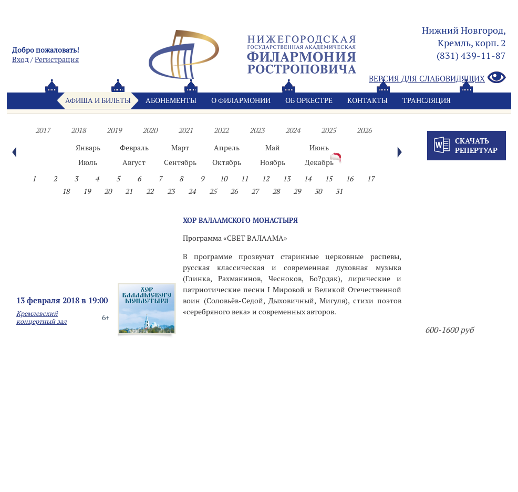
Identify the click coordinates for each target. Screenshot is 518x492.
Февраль (134, 147)
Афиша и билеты (98, 100)
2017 (42, 130)
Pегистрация (57, 59)
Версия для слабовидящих (437, 78)
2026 (364, 130)
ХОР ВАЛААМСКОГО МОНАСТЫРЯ (240, 220)
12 (265, 178)
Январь (88, 147)
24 (191, 191)
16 (349, 178)
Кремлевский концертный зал (41, 317)
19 (86, 191)
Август (134, 162)
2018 (78, 130)
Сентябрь (180, 162)
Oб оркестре (309, 100)
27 (254, 191)
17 (370, 178)
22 (149, 191)
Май (272, 147)
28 (275, 191)
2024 (292, 130)
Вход (20, 59)
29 (297, 191)
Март (180, 147)
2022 (221, 130)
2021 (185, 130)
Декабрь (319, 162)
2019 (114, 130)
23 (170, 191)
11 (244, 178)
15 (328, 178)
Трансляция (426, 100)
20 (107, 191)
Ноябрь (272, 162)
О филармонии (241, 100)
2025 (328, 130)
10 (223, 178)
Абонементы (171, 100)
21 (128, 191)
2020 (149, 130)
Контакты (367, 100)
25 (212, 191)
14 (307, 178)
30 (318, 191)
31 (339, 191)
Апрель (227, 147)
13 (286, 178)
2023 (257, 130)
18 (65, 191)
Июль (87, 162)
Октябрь (226, 162)
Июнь (319, 147)
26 (233, 191)
